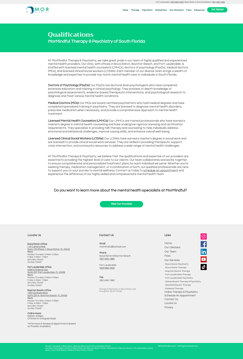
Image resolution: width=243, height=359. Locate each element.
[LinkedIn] (204, 252)
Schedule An (171, 295)
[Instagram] (204, 236)
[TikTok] (204, 267)
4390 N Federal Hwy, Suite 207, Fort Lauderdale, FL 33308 (46, 271)
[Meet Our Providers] (121, 204)
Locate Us (170, 303)
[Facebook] (204, 244)
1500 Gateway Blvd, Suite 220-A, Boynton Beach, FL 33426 (47, 294)
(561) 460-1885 (218, 2)
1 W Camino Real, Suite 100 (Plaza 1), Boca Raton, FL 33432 (48, 247)
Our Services (172, 260)
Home (168, 243)
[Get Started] (217, 9)
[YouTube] (204, 259)
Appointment (187, 295)
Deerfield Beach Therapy (178, 285)
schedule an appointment (160, 170)
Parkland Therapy (174, 288)
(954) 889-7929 (177, 2)
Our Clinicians (172, 247)
